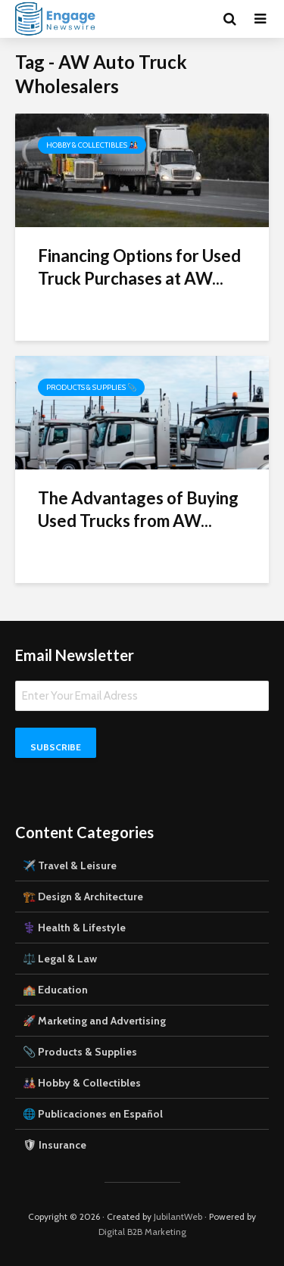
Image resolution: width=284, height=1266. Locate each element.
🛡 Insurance (54, 1145)
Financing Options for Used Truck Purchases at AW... (139, 266)
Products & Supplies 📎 (91, 387)
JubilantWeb (178, 1216)
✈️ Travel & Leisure (70, 865)
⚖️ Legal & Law (60, 958)
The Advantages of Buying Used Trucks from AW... (138, 509)
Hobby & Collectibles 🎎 (92, 145)
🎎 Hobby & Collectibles (82, 1083)
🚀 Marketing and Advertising (94, 1020)
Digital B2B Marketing (142, 1231)
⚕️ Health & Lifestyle (74, 927)
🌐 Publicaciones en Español (93, 1114)
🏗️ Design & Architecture (83, 896)
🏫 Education (55, 989)
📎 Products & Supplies (80, 1052)
